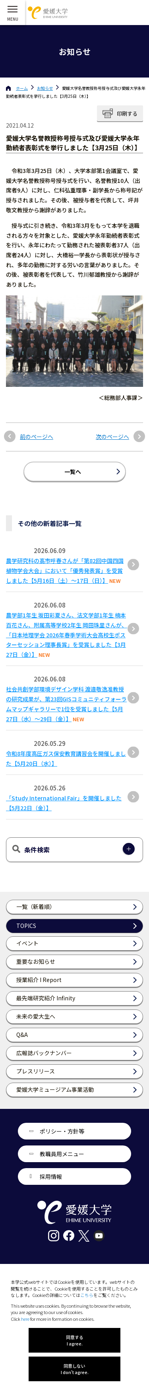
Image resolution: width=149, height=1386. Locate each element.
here (25, 1319)
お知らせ (45, 88)
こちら (86, 1295)
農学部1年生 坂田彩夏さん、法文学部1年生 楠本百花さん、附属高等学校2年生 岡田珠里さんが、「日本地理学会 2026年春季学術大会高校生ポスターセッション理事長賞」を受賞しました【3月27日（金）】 (66, 634)
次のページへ (112, 437)
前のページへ (36, 437)
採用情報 (51, 1176)
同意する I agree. (74, 1340)
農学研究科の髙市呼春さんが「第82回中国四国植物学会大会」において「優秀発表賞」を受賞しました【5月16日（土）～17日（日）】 (65, 570)
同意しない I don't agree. (75, 1369)
